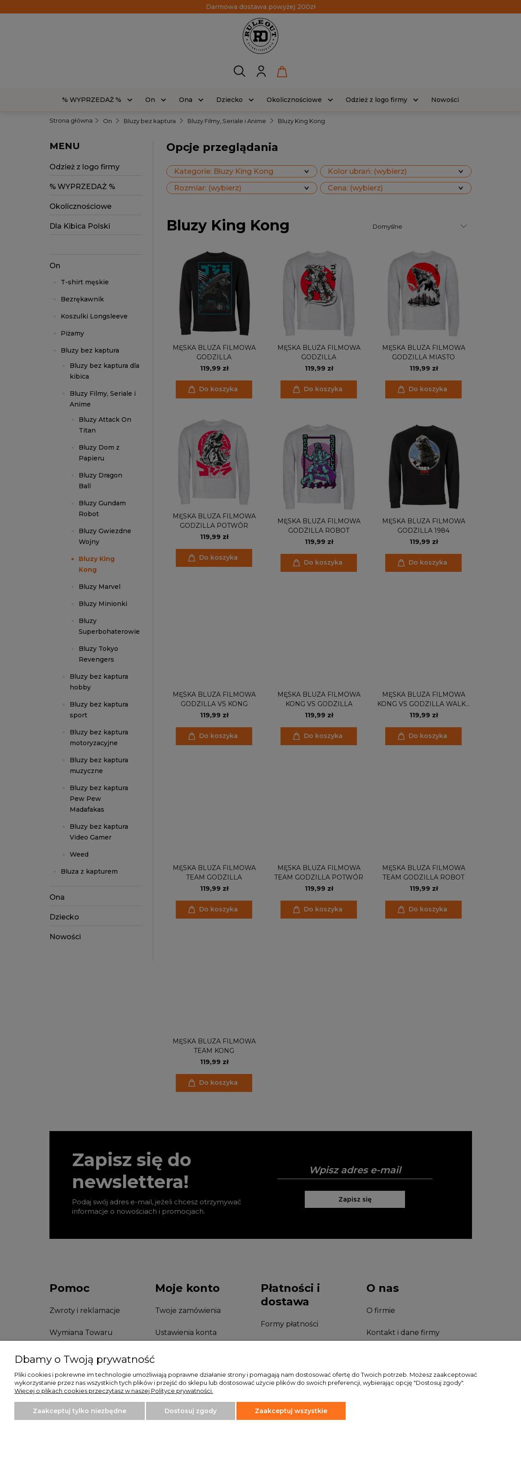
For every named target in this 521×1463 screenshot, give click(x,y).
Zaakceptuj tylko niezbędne (79, 1411)
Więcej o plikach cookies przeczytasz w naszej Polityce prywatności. (113, 1390)
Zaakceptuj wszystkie (291, 1411)
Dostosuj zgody (191, 1411)
